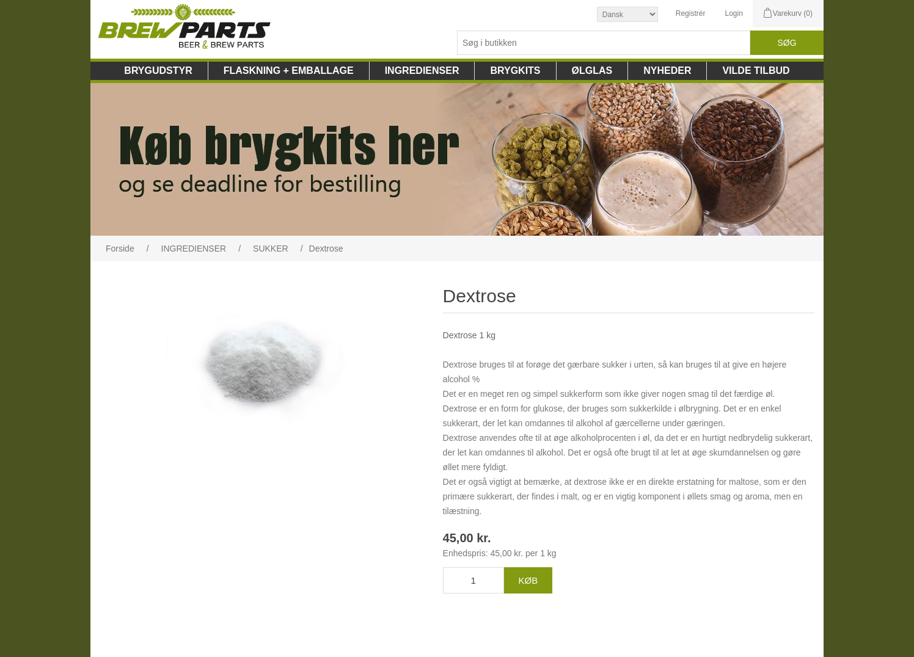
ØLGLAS (592, 70)
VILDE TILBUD (755, 70)
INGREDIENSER (422, 70)
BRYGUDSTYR (158, 70)
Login (733, 13)
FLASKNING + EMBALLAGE (289, 70)
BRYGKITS (515, 70)
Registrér (691, 13)
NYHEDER (667, 70)
